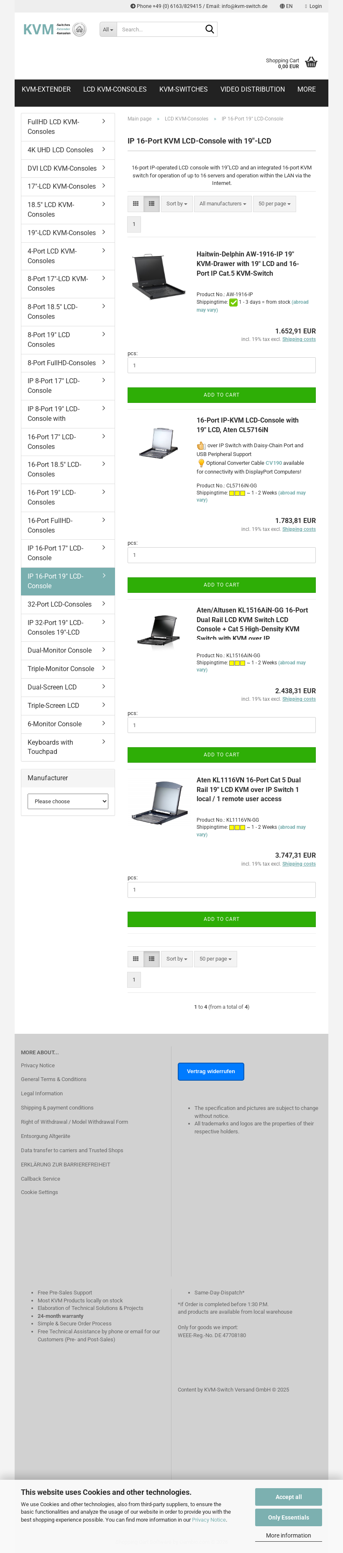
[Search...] (108, 29)
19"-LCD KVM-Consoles (62, 233)
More (306, 89)
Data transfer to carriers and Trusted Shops (72, 1150)
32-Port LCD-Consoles (60, 604)
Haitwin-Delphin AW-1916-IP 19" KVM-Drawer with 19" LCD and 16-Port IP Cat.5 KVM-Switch (248, 263)
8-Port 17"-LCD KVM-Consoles (58, 283)
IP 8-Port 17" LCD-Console (53, 386)
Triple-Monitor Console (61, 669)
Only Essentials (288, 1517)
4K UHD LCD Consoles (60, 150)
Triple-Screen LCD (53, 706)
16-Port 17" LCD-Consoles (52, 442)
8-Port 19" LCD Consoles (49, 340)
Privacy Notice (209, 1520)
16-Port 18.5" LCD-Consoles (54, 469)
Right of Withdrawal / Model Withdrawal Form (74, 1122)
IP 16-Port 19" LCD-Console (55, 581)
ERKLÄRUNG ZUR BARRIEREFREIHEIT (65, 1164)
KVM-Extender (46, 89)
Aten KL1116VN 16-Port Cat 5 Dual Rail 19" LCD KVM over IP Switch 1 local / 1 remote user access (249, 789)
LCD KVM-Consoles (115, 89)
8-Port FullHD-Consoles (62, 363)
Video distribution (252, 89)
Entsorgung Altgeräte (45, 1136)
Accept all (289, 1497)
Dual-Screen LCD (52, 687)
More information (288, 1535)
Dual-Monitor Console (60, 650)
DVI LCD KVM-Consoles (62, 168)
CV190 (274, 463)
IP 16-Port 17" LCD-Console (55, 553)
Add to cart (222, 395)
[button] (286, 6)
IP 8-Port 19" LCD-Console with (53, 414)
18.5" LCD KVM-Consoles (51, 209)
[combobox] (177, 204)
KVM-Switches (183, 89)
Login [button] (313, 6)
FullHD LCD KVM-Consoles (53, 127)
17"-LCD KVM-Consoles (62, 186)
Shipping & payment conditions (57, 1108)
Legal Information (42, 1093)
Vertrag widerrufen (211, 1071)
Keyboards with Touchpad (50, 747)
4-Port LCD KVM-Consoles (52, 256)
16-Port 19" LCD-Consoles (52, 497)
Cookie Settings (39, 1192)
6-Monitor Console (55, 724)
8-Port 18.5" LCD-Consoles (52, 311)
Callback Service (40, 1179)
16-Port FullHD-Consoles (50, 525)
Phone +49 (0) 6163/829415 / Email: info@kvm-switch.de (199, 6)
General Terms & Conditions (54, 1079)
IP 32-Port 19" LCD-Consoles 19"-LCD (55, 627)
